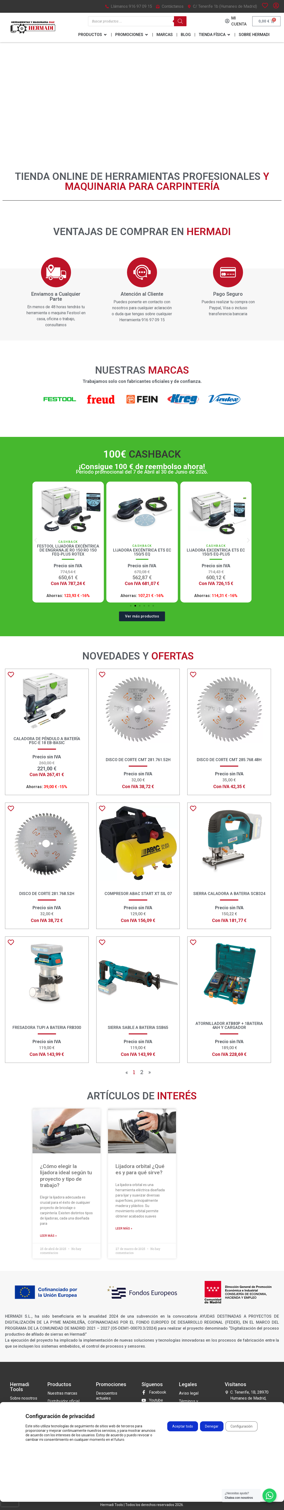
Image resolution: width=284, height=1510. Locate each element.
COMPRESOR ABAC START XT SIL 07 (138, 893)
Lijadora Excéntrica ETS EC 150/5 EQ (216, 552)
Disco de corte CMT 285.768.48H (229, 759)
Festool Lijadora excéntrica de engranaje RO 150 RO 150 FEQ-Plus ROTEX (142, 550)
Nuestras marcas (62, 1393)
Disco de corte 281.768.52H (46, 893)
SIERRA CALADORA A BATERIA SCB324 (229, 893)
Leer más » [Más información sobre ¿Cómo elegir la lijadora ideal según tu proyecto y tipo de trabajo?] (48, 1235)
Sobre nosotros (23, 1398)
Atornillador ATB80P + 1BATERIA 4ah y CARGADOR (229, 1025)
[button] (35, 540)
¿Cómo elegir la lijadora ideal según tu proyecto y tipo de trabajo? (66, 1175)
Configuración (241, 1427)
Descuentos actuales (106, 1396)
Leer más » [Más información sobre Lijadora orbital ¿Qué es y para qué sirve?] (124, 1228)
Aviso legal (188, 1393)
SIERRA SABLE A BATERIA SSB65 (138, 1027)
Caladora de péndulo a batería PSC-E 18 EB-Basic (47, 740)
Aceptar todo (182, 1427)
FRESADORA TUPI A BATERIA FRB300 (46, 1027)
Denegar (211, 1427)
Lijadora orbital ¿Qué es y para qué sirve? (140, 1169)
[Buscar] (180, 21)
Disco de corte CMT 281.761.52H (138, 759)
